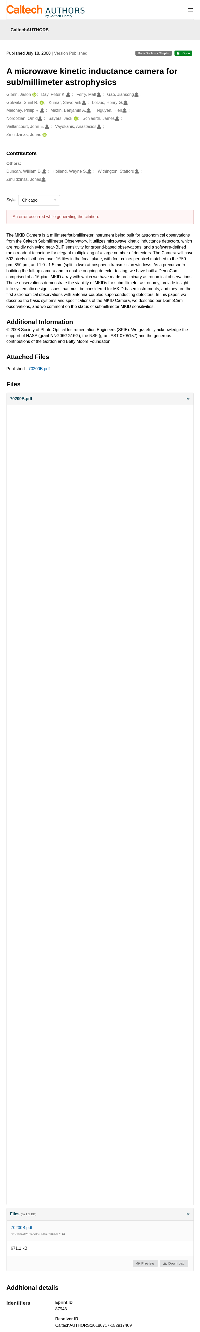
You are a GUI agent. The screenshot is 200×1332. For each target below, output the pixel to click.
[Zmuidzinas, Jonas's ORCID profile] (44, 135)
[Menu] (190, 9)
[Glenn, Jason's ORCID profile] (33, 95)
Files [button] (100, 1214)
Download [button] (173, 1263)
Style (11, 200)
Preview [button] (145, 1263)
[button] (100, 399)
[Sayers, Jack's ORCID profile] (75, 119)
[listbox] (39, 200)
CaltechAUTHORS (30, 29)
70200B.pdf (39, 369)
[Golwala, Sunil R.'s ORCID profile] (41, 103)
